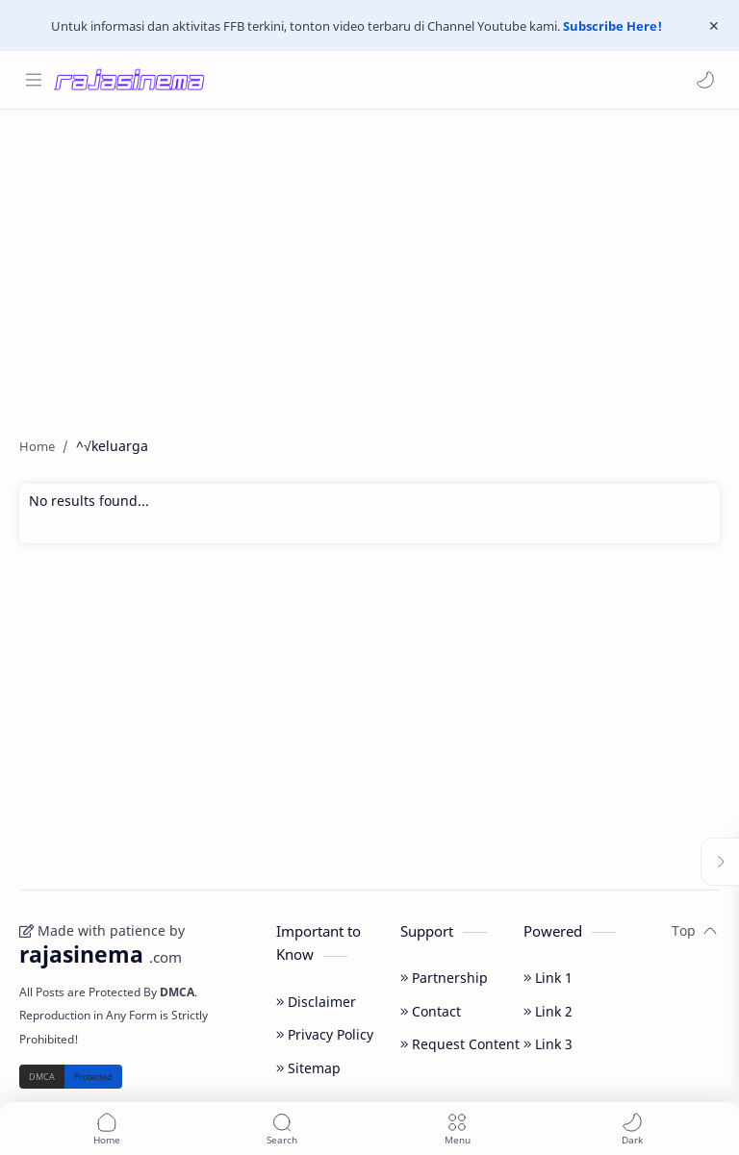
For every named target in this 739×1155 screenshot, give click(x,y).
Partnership (444, 977)
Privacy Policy (324, 1034)
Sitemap (308, 1068)
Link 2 (548, 1011)
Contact (430, 1011)
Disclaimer (316, 1001)
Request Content (460, 1044)
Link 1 (548, 977)
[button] (705, 79)
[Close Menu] (714, 26)
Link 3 (548, 1044)
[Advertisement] (369, 263)
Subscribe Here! (612, 26)
